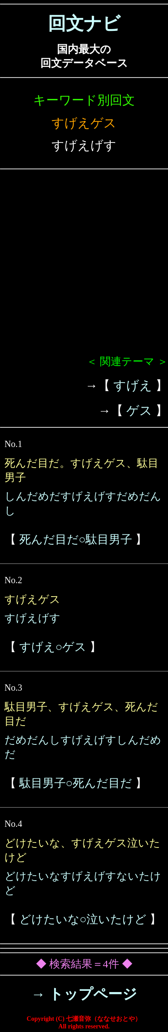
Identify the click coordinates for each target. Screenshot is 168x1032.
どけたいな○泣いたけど (83, 919)
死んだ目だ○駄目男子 (76, 539)
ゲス (139, 410)
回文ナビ (84, 23)
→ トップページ (84, 994)
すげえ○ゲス (53, 647)
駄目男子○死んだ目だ (76, 783)
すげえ (132, 385)
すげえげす (32, 618)
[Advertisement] (84, 266)
